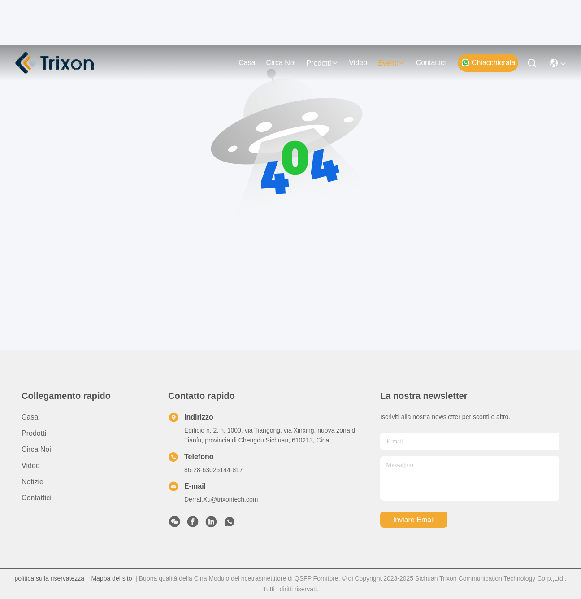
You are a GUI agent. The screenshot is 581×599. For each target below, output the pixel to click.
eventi (391, 63)
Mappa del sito (111, 578)
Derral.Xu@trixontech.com (221, 499)
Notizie (32, 481)
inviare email (413, 520)
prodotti (322, 63)
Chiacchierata (488, 62)
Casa (246, 62)
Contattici (431, 62)
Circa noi (281, 62)
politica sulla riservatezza (49, 578)
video (358, 62)
